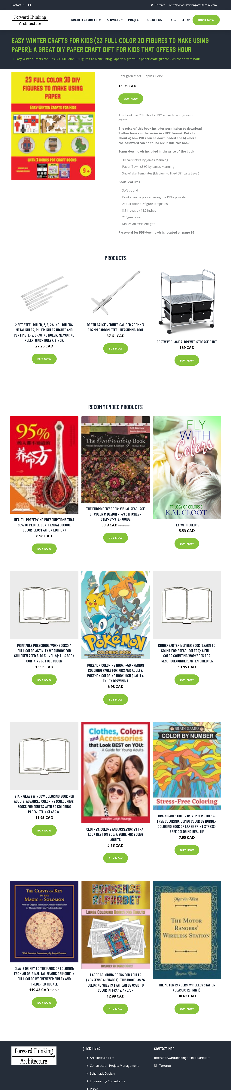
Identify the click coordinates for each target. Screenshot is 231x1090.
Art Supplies (145, 76)
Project (134, 20)
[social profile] (29, 5)
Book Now (206, 20)
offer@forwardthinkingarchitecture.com (193, 5)
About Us (154, 20)
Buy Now (131, 99)
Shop (185, 20)
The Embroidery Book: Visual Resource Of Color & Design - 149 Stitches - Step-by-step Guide (115, 513)
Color (159, 76)
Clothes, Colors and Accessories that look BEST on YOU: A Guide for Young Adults (115, 834)
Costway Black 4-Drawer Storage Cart (187, 341)
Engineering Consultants (107, 1081)
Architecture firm (86, 20)
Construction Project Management (114, 1066)
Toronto (160, 5)
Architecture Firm (102, 1058)
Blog (172, 20)
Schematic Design (102, 1073)
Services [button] (113, 20)
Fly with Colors (187, 524)
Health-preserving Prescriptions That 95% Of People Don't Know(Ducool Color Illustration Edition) (44, 524)
